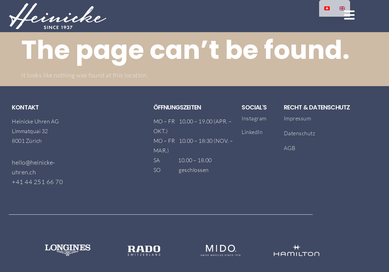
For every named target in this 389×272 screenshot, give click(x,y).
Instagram (254, 118)
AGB (290, 148)
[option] (342, 8)
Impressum (297, 118)
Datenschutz (299, 133)
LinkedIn (252, 132)
